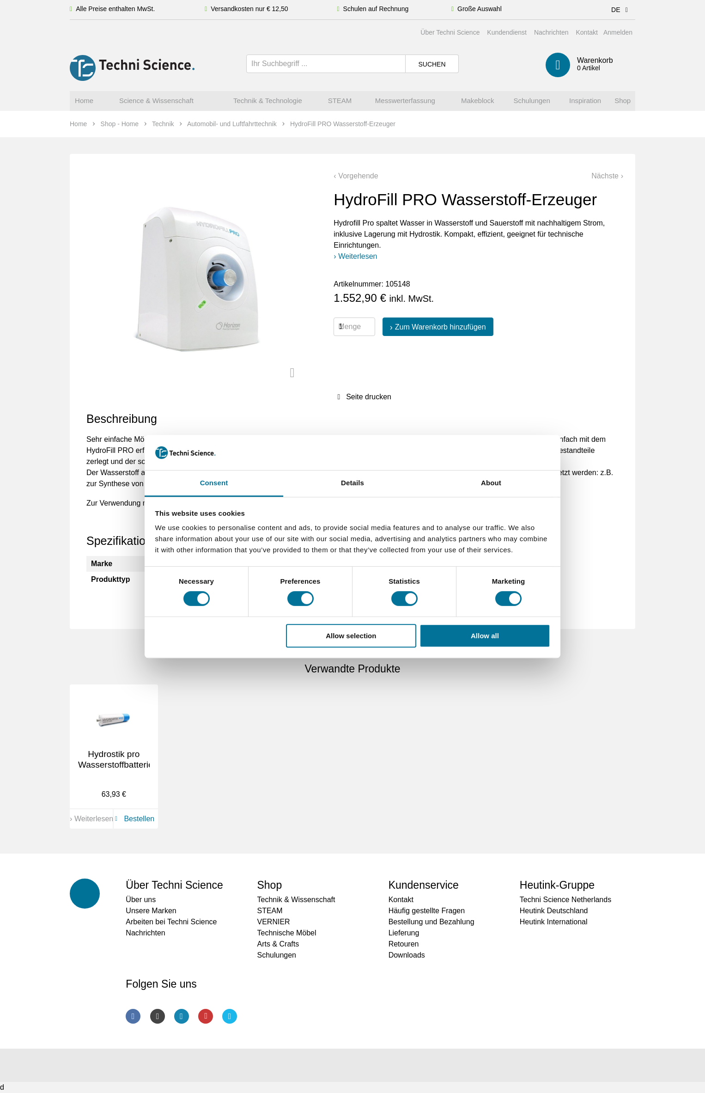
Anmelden (617, 32)
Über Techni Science (450, 32)
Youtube (205, 1016)
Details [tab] (352, 483)
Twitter (229, 1016)
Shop (269, 885)
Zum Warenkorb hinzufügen (440, 327)
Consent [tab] (214, 483)
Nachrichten (551, 32)
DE (621, 9)
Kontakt (586, 32)
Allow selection (351, 636)
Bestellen (133, 819)
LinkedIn (181, 1016)
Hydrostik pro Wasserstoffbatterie (115, 759)
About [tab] (491, 483)
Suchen (431, 64)
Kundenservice (424, 885)
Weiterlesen (357, 256)
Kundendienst (507, 32)
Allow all (485, 636)
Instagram (157, 1016)
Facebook (133, 1016)
